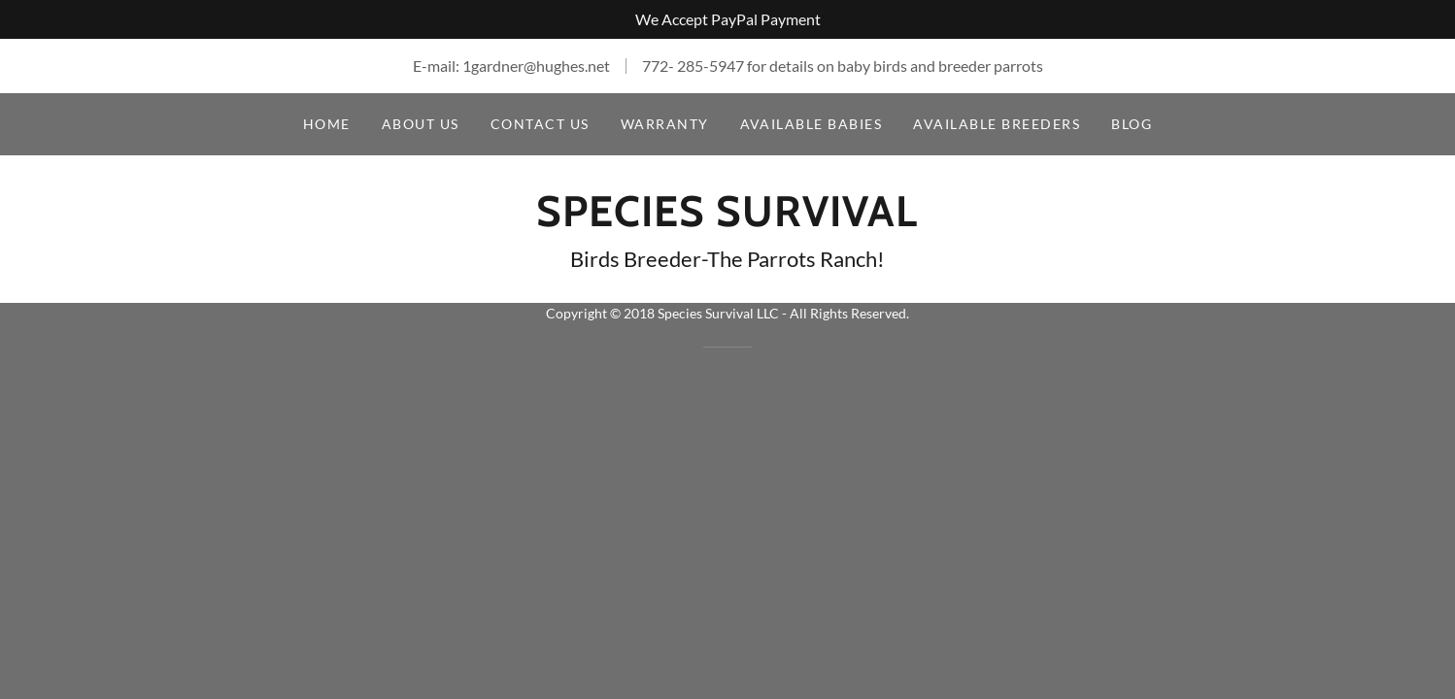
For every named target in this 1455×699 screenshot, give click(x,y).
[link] (727, 220)
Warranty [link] (665, 124)
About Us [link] (420, 124)
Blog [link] (1131, 124)
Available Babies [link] (811, 124)
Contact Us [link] (540, 124)
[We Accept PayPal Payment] (727, 19)
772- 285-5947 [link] (693, 65)
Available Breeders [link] (996, 124)
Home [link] (327, 124)
